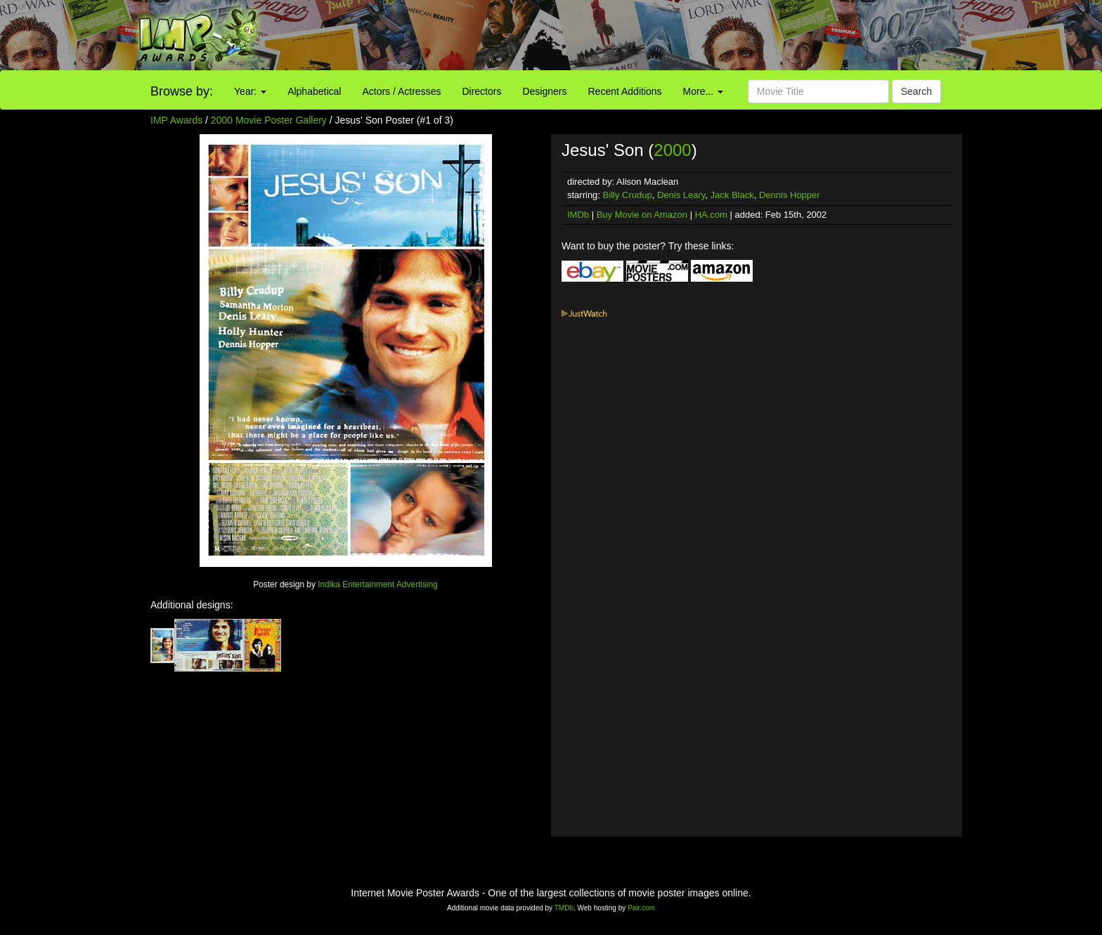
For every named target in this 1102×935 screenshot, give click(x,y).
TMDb (564, 908)
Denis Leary (681, 195)
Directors (481, 91)
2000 (672, 149)
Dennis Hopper (789, 195)
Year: (250, 91)
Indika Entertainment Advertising (378, 584)
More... (703, 91)
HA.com (711, 214)
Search (916, 91)
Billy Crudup (627, 195)
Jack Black (732, 195)
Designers (544, 91)
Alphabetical (314, 91)
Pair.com (641, 908)
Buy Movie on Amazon (642, 214)
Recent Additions (625, 91)
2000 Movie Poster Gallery (269, 120)
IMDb (578, 214)
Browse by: (181, 91)
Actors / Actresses (401, 91)
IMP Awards (176, 120)
